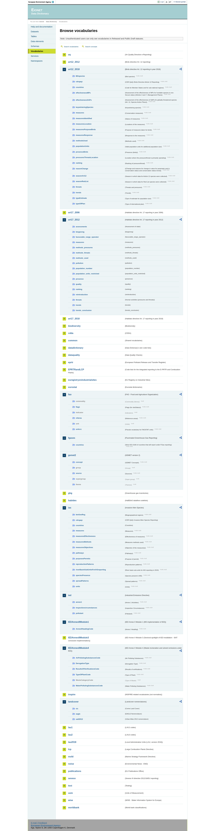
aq (69, 54)
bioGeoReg (80, 515)
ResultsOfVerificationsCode (87, 669)
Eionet (42, 21)
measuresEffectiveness (86, 536)
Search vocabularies (71, 46)
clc (77, 709)
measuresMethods (83, 542)
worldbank (73, 807)
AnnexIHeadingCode (84, 629)
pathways (80, 553)
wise (70, 800)
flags (78, 407)
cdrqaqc (79, 82)
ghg (70, 493)
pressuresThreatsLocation (87, 157)
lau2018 (72, 742)
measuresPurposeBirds (86, 129)
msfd (70, 756)
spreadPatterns (82, 581)
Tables (34, 36)
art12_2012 (74, 62)
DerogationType (82, 663)
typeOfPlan (80, 204)
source (79, 473)
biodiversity (74, 326)
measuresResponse (84, 135)
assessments (81, 227)
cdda (70, 333)
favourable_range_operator (87, 237)
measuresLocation (83, 124)
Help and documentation (42, 27)
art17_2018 (74, 318)
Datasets (35, 31)
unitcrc (79, 429)
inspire (71, 694)
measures (80, 113)
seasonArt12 (81, 176)
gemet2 (72, 455)
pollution (79, 263)
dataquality (74, 355)
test (70, 786)
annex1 (79, 602)
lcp (69, 749)
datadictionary (75, 348)
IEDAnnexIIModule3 (78, 637)
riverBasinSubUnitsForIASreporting (91, 570)
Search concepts (91, 46)
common (72, 340)
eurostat (72, 387)
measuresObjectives (84, 547)
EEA (42, 2)
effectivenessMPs (83, 93)
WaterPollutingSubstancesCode (89, 686)
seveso (72, 778)
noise (71, 764)
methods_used (82, 258)
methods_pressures (84, 247)
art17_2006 (74, 212)
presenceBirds (82, 152)
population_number (84, 268)
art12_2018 (74, 69)
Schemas (35, 46)
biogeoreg (80, 232)
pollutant (79, 613)
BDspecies (80, 76)
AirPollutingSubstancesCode (88, 658)
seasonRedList (82, 181)
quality (79, 284)
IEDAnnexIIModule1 (78, 622)
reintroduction (82, 295)
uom (70, 793)
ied (69, 595)
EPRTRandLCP (76, 369)
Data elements (37, 41)
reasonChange (82, 169)
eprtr (70, 362)
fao (70, 394)
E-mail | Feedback (39, 823)
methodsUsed (82, 141)
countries (80, 87)
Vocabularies (37, 51)
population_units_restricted (87, 274)
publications (74, 771)
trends (78, 193)
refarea (79, 418)
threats (79, 187)
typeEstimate (81, 198)
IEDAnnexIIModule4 (78, 648)
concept (79, 462)
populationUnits (82, 146)
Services (35, 56)
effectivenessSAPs (84, 100)
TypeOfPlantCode (83, 675)
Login (162, 2)
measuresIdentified (84, 118)
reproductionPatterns (85, 564)
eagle (78, 714)
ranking (79, 163)
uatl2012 (79, 719)
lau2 (70, 735)
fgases (71, 438)
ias (69, 507)
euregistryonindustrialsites (82, 380)
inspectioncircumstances (86, 608)
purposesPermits (83, 559)
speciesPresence (83, 575)
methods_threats (83, 253)
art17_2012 (74, 220)
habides (72, 500)
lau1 (70, 727)
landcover (73, 702)
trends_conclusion (84, 310)
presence (80, 279)
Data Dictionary (51, 21)
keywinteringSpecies (84, 107)
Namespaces (37, 61)
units (78, 586)
